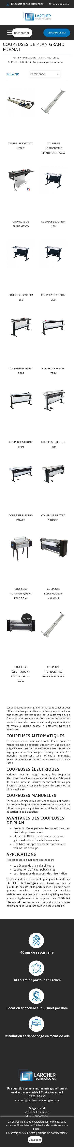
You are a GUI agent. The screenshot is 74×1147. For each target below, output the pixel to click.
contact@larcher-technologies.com (37, 1104)
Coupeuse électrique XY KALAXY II (53, 597)
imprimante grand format (51, 1092)
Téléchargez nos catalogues (24, 4)
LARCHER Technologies (22, 887)
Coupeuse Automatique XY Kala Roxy (20, 597)
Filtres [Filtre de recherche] (13, 74)
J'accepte (35, 1139)
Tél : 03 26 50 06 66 (58, 3)
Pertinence (45, 73)
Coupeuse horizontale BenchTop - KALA (53, 675)
